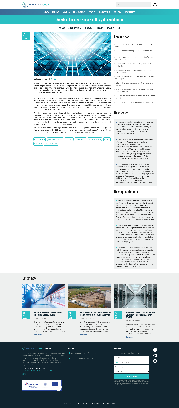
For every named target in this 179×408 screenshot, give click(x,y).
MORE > (24, 374)
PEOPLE (92, 12)
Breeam (69, 139)
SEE (119, 29)
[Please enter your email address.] (131, 362)
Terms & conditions (96, 403)
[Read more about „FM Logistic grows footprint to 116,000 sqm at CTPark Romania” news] (84, 334)
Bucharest (81, 139)
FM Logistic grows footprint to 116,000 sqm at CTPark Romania (95, 313)
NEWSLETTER (130, 12)
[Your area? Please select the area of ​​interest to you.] (131, 371)
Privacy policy (111, 403)
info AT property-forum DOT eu (83, 358)
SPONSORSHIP (104, 12)
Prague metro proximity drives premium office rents (49, 313)
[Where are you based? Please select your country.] (131, 367)
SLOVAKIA (88, 29)
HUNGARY (99, 29)
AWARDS (66, 12)
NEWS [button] (46, 12)
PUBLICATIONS (79, 12)
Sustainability (50, 144)
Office (53, 79)
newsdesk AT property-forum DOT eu (37, 370)
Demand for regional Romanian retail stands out (135, 102)
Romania (38, 144)
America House (55, 139)
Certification (95, 139)
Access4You (39, 139)
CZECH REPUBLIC (74, 29)
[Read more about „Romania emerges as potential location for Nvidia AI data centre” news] (129, 337)
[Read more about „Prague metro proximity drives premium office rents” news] (38, 334)
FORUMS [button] (55, 12)
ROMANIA (110, 29)
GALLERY (117, 12)
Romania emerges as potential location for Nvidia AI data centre (140, 315)
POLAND (62, 29)
